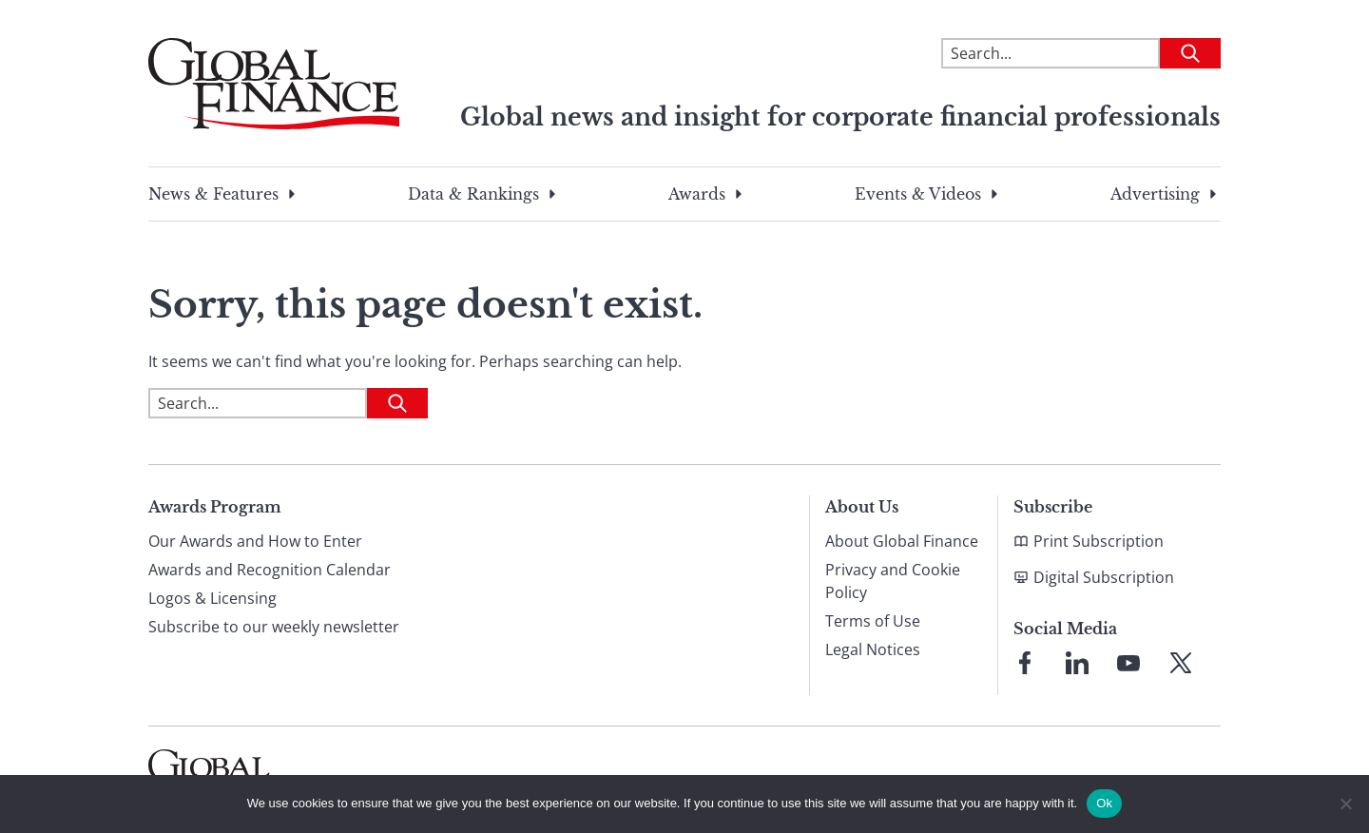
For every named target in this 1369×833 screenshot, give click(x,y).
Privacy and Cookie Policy (892, 581)
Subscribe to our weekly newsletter (273, 626)
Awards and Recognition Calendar (269, 569)
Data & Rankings (473, 193)
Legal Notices (872, 649)
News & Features (213, 193)
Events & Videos (918, 193)
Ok (1104, 803)
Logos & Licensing (212, 598)
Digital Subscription (1103, 577)
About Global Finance (901, 541)
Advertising (1155, 193)
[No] (1345, 803)
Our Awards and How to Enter (255, 541)
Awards (696, 193)
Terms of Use (872, 620)
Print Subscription (1098, 541)
